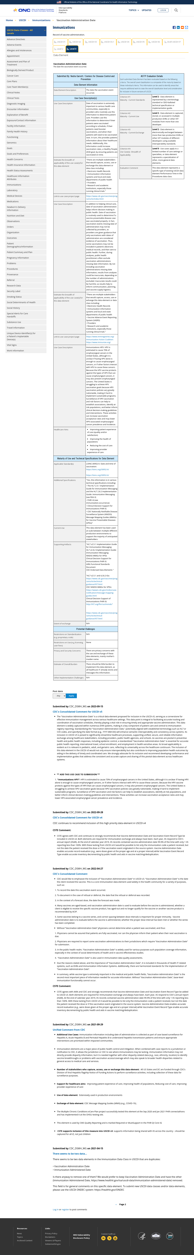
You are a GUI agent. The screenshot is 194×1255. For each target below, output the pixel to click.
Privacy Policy (51, 1233)
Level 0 (73, 49)
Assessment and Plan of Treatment (18, 63)
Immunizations (41, 20)
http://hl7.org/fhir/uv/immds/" (99, 604)
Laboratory (12, 190)
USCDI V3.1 (109, 41)
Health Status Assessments (20, 170)
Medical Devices (14, 195)
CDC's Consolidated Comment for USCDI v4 (77, 817)
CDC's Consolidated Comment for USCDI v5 (77, 711)
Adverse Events (14, 44)
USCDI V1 (61, 41)
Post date (58, 691)
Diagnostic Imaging (16, 103)
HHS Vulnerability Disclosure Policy (81, 1236)
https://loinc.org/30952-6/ (97, 469)
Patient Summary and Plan (19, 252)
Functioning (12, 137)
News (19, 1233)
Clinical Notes (13, 92)
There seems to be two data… (70, 1153)
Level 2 (60, 49)
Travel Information (16, 327)
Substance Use (14, 322)
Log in (163, 10)
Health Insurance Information (21, 165)
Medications (13, 201)
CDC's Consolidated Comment (70, 873)
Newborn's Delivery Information (16, 208)
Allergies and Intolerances (19, 50)
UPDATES (146, 10)
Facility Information (16, 126)
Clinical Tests (13, 98)
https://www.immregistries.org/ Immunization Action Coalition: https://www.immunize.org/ (100, 339)
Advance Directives (16, 39)
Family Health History (17, 131)
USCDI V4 (125, 41)
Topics (20, 1237)
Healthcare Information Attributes (18, 178)
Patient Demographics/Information (20, 245)
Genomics (11, 142)
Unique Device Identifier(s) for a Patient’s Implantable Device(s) (21, 336)
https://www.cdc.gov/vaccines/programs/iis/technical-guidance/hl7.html (101, 581)
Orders (10, 226)
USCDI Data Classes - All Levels (20, 32)
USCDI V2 (76, 41)
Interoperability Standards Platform (65, 10)
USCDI (22, 20)
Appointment (13, 56)
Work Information (15, 350)
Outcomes (12, 238)
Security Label (13, 291)
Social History (13, 307)
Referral (11, 280)
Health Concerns (15, 159)
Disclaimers (50, 1237)
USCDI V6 (156, 41)
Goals (9, 148)
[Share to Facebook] (174, 27)
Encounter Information (18, 109)
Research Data (14, 285)
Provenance (12, 274)
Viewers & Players (53, 1240)
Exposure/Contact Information (21, 120)
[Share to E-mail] (182, 27)
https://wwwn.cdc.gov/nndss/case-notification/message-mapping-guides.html (101, 593)
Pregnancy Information (18, 257)
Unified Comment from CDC (69, 1029)
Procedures (12, 268)
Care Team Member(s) (17, 86)
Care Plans (12, 81)
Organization (13, 232)
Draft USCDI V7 (174, 41)
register (65, 1209)
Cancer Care (13, 75)
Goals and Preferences (18, 153)
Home (9, 20)
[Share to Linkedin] (178, 27)
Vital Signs (12, 345)
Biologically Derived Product (20, 70)
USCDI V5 (140, 41)
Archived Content (24, 1240)
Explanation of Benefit (17, 114)
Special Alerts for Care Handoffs (17, 315)
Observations (13, 221)
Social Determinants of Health (21, 302)
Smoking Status (14, 296)
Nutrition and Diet (15, 215)
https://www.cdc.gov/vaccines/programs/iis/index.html (101, 197)
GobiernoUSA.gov (53, 1244)
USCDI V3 (92, 41)
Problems (11, 263)
